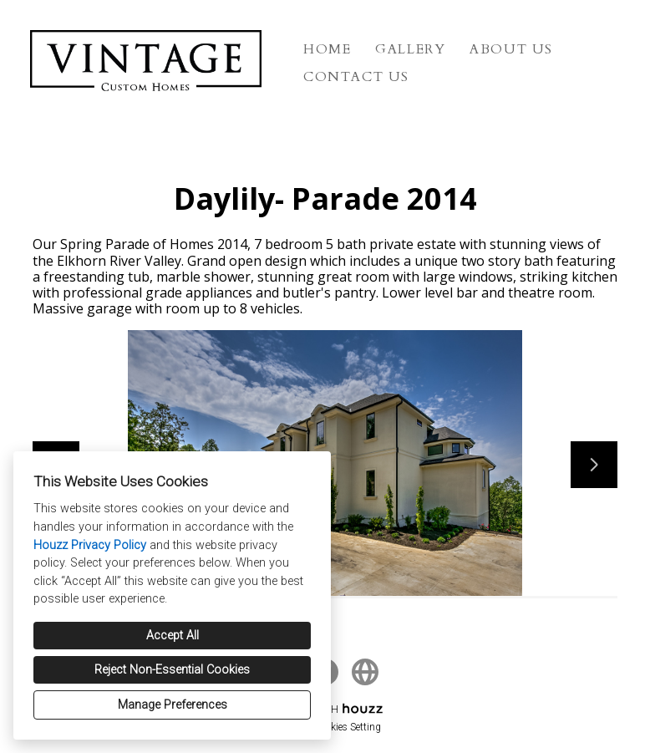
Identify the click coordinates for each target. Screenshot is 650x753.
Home (327, 49)
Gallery (410, 49)
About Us (511, 49)
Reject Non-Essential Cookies (172, 670)
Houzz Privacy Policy (89, 545)
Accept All (172, 635)
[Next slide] (594, 464)
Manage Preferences (172, 705)
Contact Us (356, 77)
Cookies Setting (347, 727)
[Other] (365, 671)
